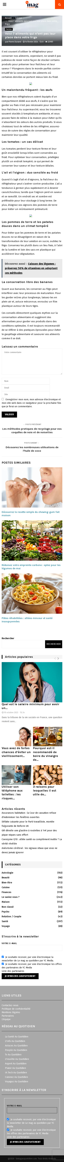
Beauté (5, 877)
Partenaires (8, 1015)
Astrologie (7, 872)
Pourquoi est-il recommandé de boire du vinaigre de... (45, 754)
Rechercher (8, 638)
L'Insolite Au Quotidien (17, 1059)
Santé (5, 921)
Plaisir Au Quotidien (15, 1068)
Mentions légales (11, 1012)
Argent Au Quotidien (15, 1063)
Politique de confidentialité (16, 1008)
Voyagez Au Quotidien (16, 1081)
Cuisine (9, 29)
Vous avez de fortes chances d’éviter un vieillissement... (16, 752)
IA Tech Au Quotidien (16, 1072)
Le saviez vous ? (10, 897)
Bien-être (7, 882)
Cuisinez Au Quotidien (16, 1077)
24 (22, 712)
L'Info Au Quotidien (15, 1041)
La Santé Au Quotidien (16, 1036)
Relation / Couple (11, 916)
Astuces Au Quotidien (16, 1045)
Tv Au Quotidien (13, 1054)
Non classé (8, 906)
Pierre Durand (15, 42)
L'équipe (6, 1019)
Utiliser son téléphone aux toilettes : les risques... (12, 792)
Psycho (5, 911)
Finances (6, 892)
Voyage (6, 926)
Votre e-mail (32, 945)
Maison (6, 901)
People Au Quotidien (16, 1050)
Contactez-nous (10, 1005)
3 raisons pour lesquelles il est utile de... (44, 790)
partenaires (18, 971)
